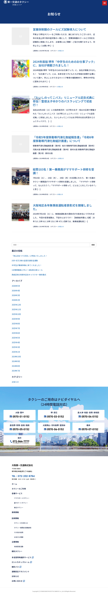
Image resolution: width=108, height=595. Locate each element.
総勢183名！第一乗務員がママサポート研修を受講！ (63, 171)
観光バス (15, 567)
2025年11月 (16, 309)
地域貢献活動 (18, 546)
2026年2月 (16, 300)
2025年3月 (16, 347)
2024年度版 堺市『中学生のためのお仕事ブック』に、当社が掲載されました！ (64, 63)
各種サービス (17, 493)
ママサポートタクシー (21, 498)
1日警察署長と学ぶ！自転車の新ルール (27, 270)
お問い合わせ (17, 581)
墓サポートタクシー (21, 503)
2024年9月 (16, 361)
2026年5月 (16, 286)
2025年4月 (16, 342)
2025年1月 (16, 352)
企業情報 (15, 542)
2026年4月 (16, 290)
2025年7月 (16, 328)
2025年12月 (16, 304)
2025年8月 (16, 323)
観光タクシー (17, 551)
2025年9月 (16, 319)
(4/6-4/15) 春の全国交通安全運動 (25, 260)
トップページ (19, 99)
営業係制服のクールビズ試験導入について (59, 29)
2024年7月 (16, 370)
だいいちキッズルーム (20, 562)
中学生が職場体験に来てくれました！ (27, 265)
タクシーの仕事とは (21, 523)
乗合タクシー (18, 507)
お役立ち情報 (18, 537)
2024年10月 (16, 356)
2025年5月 (16, 337)
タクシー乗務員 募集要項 (22, 528)
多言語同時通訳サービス (21, 557)
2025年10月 (16, 314)
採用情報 (15, 518)
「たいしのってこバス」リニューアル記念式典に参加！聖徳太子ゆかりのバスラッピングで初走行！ (64, 101)
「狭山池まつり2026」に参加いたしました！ (29, 256)
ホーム (14, 484)
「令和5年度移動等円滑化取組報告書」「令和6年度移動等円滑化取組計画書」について (63, 139)
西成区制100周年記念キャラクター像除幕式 (29, 274)
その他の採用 (18, 532)
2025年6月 (16, 333)
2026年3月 (16, 295)
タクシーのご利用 (19, 488)
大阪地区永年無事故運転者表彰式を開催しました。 (62, 207)
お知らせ (27, 99)
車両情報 (15, 512)
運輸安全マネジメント (20, 571)
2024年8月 (16, 366)
